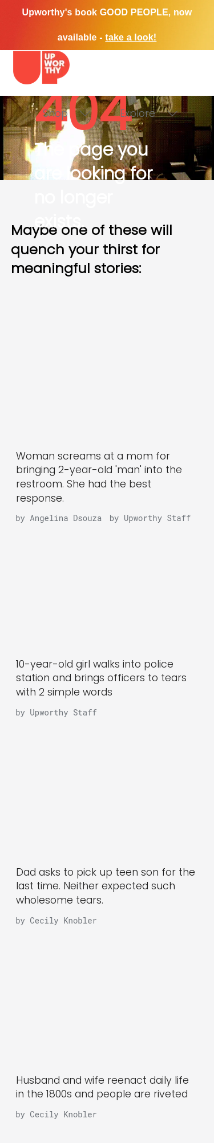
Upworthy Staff (63, 712)
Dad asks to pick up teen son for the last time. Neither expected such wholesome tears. (105, 886)
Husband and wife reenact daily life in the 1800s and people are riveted (102, 1087)
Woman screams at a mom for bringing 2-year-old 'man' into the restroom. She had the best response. (99, 477)
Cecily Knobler (63, 920)
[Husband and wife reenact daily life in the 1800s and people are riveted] (107, 998)
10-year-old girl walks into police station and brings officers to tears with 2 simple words (101, 678)
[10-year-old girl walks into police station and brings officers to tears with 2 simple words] (107, 582)
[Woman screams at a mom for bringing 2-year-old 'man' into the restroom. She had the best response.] (107, 374)
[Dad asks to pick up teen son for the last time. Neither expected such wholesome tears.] (107, 790)
